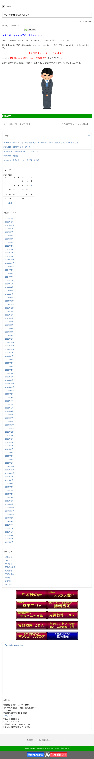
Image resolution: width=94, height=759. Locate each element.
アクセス (8, 716)
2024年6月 (9, 280)
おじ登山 (8, 557)
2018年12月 (10, 508)
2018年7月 (9, 525)
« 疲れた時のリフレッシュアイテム (16, 124)
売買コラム (9, 574)
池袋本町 (8, 581)
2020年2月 (9, 460)
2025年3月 (9, 249)
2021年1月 (9, 422)
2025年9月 (9, 229)
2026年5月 (9, 218)
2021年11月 (10, 387)
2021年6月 (9, 404)
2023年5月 (9, 325)
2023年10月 (10, 308)
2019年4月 (9, 494)
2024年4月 (9, 287)
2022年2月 (9, 377)
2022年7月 (9, 360)
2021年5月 (9, 408)
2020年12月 (10, 425)
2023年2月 (9, 336)
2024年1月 (9, 298)
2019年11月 (10, 470)
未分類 (8, 578)
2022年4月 (9, 370)
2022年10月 (10, 349)
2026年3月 (9, 222)
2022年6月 (9, 363)
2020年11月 (10, 429)
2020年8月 (9, 439)
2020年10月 (10, 432)
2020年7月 (9, 442)
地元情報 (8, 571)
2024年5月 (9, 284)
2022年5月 (9, 367)
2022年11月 (10, 346)
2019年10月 (10, 473)
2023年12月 (10, 301)
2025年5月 (9, 243)
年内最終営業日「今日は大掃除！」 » (77, 124)
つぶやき (8, 564)
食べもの (8, 584)
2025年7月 (9, 236)
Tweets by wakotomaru (14, 645)
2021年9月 (9, 394)
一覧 (89, 135)
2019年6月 (9, 487)
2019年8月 (9, 480)
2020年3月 (9, 456)
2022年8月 (9, 356)
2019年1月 (9, 504)
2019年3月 (9, 497)
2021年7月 (9, 401)
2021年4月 (9, 411)
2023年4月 (9, 329)
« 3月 (10, 203)
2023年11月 (10, 304)
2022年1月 (9, 380)
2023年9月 (9, 311)
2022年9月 (9, 353)
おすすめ (8, 560)
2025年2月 (9, 253)
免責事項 (30, 740)
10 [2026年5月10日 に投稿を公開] (31, 185)
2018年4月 (9, 535)
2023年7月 (9, 318)
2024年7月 (9, 277)
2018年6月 (9, 528)
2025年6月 (9, 239)
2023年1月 (9, 339)
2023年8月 (9, 315)
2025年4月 (9, 246)
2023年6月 (9, 322)
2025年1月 (9, 256)
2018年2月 (9, 542)
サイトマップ (61, 740)
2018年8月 (9, 521)
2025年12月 (10, 225)
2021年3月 (9, 415)
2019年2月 (9, 501)
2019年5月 (9, 490)
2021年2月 (9, 418)
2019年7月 (9, 484)
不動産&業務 (15, 26)
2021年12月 (10, 384)
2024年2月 (9, 294)
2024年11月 (10, 263)
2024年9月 (9, 270)
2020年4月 (9, 453)
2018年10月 (10, 515)
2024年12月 (10, 260)
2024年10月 (10, 267)
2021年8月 (9, 397)
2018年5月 (9, 532)
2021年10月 (10, 391)
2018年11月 (10, 511)
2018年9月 (9, 518)
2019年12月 (10, 466)
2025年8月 (9, 232)
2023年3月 (9, 332)
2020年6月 (9, 446)
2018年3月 (9, 539)
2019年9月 (9, 477)
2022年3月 (9, 373)
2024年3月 (9, 291)
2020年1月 (9, 463)
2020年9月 (9, 435)
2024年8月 (9, 274)
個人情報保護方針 (44, 740)
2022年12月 (10, 342)
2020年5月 (9, 449)
